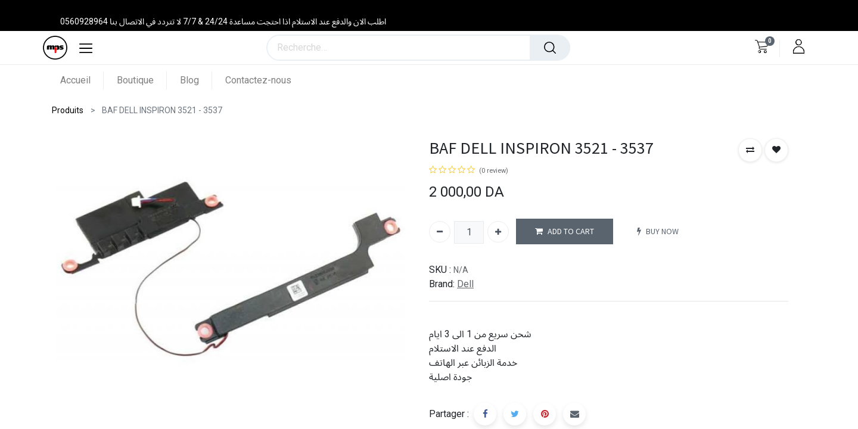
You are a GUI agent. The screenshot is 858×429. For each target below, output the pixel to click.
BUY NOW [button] (658, 231)
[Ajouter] (498, 232)
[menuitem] (82, 80)
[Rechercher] (550, 48)
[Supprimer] (439, 232)
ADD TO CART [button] (564, 231)
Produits (67, 110)
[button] (750, 150)
